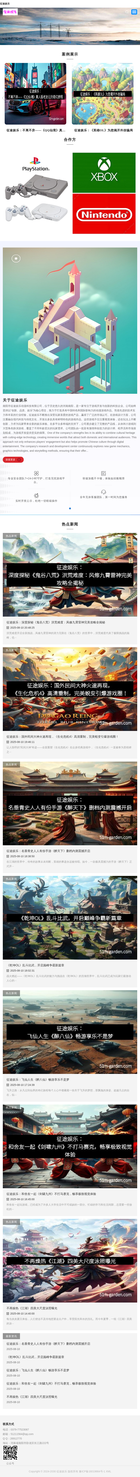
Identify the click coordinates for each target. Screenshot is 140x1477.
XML (108, 1471)
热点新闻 (11, 535)
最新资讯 (11, 1336)
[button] (5, 26)
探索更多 (10, 459)
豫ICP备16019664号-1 (92, 1471)
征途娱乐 (5, 3)
